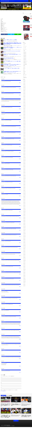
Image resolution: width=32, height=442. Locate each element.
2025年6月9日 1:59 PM (3, 106)
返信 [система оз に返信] (19, 205)
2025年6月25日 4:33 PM (3, 150)
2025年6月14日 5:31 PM (3, 125)
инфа (3, 320)
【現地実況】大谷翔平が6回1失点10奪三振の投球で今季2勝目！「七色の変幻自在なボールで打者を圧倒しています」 (26, 416)
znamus (3, 348)
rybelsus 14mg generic (8, 126)
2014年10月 (24, 256)
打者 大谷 (24, 66)
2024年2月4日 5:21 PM (3, 86)
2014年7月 (24, 259)
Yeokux (3, 368)
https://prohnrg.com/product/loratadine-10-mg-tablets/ (14, 260)
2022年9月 (24, 142)
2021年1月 (24, 171)
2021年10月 (24, 158)
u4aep (3, 136)
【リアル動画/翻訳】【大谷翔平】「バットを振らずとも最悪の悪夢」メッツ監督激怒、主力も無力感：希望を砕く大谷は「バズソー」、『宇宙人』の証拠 (5, 416)
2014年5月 (24, 262)
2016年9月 (24, 234)
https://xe (3, 276)
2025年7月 (24, 92)
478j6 (3, 270)
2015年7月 (24, 247)
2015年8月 (24, 246)
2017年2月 (24, 228)
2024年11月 (24, 104)
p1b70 (3, 226)
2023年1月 (24, 136)
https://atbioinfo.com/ (9, 151)
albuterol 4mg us (6, 81)
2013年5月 (24, 269)
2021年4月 (24, 167)
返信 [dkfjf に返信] (19, 146)
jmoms (3, 130)
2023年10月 (24, 123)
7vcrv (3, 97)
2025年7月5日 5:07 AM (3, 187)
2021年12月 (24, 155)
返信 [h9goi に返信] (19, 242)
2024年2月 (24, 117)
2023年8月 (24, 126)
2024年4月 (24, 114)
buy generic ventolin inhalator (7, 93)
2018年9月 (24, 209)
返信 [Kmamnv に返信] (19, 82)
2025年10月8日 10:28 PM (4, 335)
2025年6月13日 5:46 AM (3, 119)
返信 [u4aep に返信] (19, 140)
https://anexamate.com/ (6, 157)
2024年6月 (24, 111)
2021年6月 (24, 164)
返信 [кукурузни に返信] (19, 358)
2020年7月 (24, 180)
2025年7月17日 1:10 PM (3, 240)
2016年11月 (24, 231)
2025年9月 (24, 89)
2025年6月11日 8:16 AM (3, 112)
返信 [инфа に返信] (19, 325)
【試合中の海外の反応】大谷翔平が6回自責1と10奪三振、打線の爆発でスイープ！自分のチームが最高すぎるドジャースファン (6, 405)
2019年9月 (24, 193)
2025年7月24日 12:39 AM (4, 265)
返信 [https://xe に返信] (19, 280)
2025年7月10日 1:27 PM (3, 193)
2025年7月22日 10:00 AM (4, 259)
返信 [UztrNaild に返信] (19, 339)
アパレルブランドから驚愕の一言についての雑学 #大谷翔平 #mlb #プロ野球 (11, 68)
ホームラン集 (24, 47)
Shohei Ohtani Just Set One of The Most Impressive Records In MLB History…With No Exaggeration (26, 405)
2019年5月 (24, 199)
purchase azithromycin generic (15, 247)
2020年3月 (24, 186)
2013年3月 (24, 272)
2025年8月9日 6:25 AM (3, 290)
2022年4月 (24, 149)
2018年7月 (24, 212)
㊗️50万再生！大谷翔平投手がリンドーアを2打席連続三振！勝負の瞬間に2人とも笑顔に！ (16, 405)
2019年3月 (24, 202)
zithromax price (6, 120)
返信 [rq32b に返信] (19, 189)
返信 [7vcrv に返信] (19, 102)
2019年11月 (24, 190)
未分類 (24, 69)
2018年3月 (24, 218)
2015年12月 (24, 240)
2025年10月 (24, 88)
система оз (4, 198)
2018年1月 (24, 221)
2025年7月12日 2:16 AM (3, 209)
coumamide (5, 163)
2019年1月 (24, 205)
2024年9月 (24, 107)
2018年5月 (24, 215)
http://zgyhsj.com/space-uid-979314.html (12, 316)
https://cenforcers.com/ (6, 210)
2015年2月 (24, 253)
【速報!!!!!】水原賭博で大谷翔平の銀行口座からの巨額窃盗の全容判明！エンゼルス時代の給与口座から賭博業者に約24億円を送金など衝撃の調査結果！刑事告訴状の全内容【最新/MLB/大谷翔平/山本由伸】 (12, 43)
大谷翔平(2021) (24, 56)
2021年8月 (24, 161)
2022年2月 (24, 152)
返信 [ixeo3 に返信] (19, 177)
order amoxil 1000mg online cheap (8, 87)
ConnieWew (4, 220)
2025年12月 (24, 85)
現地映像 (24, 72)
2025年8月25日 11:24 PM (4, 309)
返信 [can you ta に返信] (19, 115)
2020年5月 (24, 183)
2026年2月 (24, 82)
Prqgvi (3, 91)
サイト (1, 387)
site (5, 194)
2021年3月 (24, 168)
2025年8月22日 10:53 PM (4, 303)
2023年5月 (24, 130)
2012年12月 (24, 275)
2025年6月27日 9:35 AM (3, 156)
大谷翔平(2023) (24, 59)
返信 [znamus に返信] (19, 352)
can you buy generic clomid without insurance (5, 100)
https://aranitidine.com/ (8, 222)
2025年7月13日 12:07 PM (4, 215)
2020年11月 (24, 174)
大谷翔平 (24, 50)
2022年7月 (24, 145)
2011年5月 (24, 281)
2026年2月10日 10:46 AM (4, 362)
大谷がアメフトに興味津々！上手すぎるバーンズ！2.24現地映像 (10, 39)
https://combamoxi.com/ (10, 188)
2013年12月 (24, 265)
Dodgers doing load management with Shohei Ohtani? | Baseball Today (15, 415)
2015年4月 (24, 250)
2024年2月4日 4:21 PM (3, 80)
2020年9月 (24, 177)
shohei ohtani (24, 43)
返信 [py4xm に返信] (19, 183)
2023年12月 (24, 120)
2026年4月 (24, 79)
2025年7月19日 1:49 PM (3, 246)
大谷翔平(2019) (24, 53)
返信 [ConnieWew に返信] (19, 236)
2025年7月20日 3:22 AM (3, 252)
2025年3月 (24, 98)
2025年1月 (24, 101)
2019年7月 (24, 196)
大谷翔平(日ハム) (24, 62)
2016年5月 (24, 237)
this (4, 310)
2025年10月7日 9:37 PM (3, 329)
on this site (7, 304)
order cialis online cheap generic (9, 216)
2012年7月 (24, 278)
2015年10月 (24, 243)
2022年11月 (24, 139)
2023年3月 (24, 133)
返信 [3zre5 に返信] (19, 152)
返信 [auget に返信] (19, 211)
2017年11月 (24, 224)
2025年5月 (24, 95)
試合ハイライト (24, 75)
